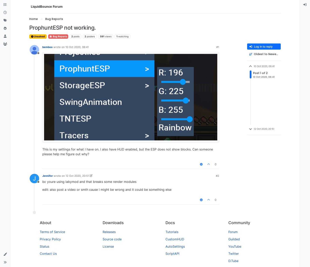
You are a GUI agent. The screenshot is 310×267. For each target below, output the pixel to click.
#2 (217, 175)
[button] (5, 254)
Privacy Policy (50, 239)
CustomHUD (174, 239)
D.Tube (233, 261)
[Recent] (5, 12)
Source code (112, 239)
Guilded (234, 239)
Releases (109, 232)
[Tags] (5, 20)
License (108, 246)
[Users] (5, 36)
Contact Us (48, 254)
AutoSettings (175, 246)
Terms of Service (52, 232)
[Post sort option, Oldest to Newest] (264, 54)
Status (44, 246)
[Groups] (5, 44)
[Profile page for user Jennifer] (34, 178)
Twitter (233, 254)
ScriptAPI (172, 254)
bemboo (47, 47)
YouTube (234, 246)
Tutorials (171, 232)
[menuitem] (304, 5)
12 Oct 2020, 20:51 (77, 175)
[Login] (304, 5)
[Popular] (5, 28)
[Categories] (5, 5)
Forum (233, 232)
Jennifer (47, 175)
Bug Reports (58, 36)
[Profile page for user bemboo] (34, 50)
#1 (217, 47)
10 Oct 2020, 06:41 (77, 47)
